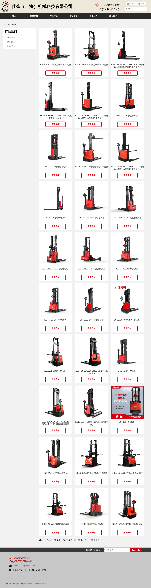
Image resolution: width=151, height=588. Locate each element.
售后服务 (74, 16)
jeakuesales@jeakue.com (24, 566)
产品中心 (54, 16)
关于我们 (93, 16)
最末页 (97, 540)
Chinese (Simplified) (135, 4)
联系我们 (113, 16)
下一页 (90, 540)
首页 (14, 16)
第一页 (77, 540)
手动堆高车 (11, 46)
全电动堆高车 (12, 37)
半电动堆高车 (12, 42)
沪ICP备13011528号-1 (39, 584)
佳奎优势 (34, 16)
